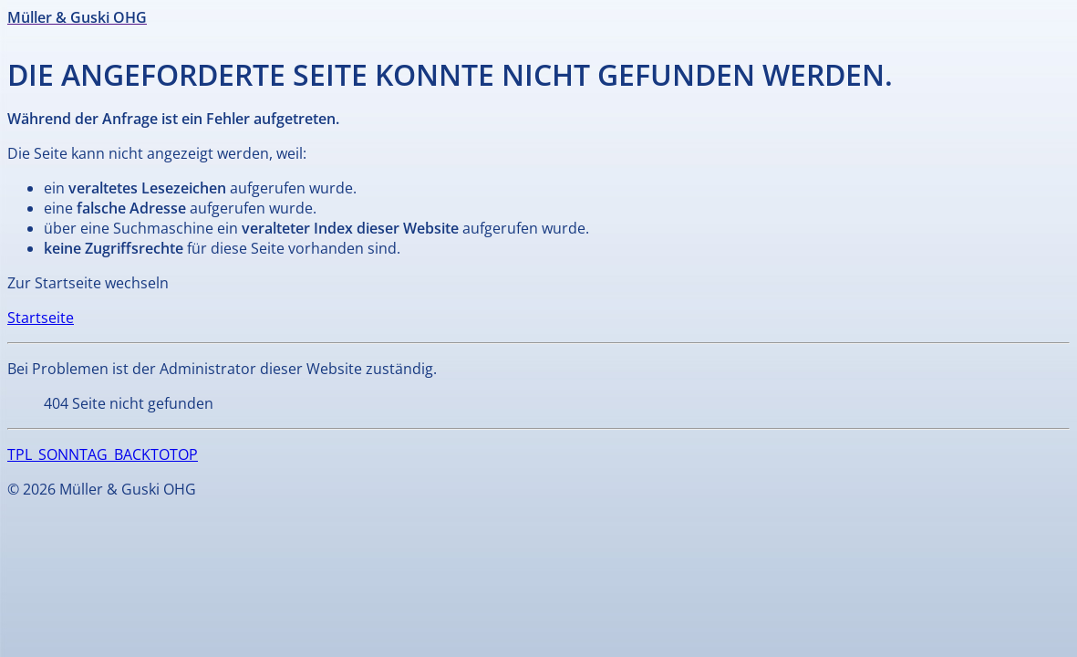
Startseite (40, 318)
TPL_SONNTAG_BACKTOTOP (102, 454)
